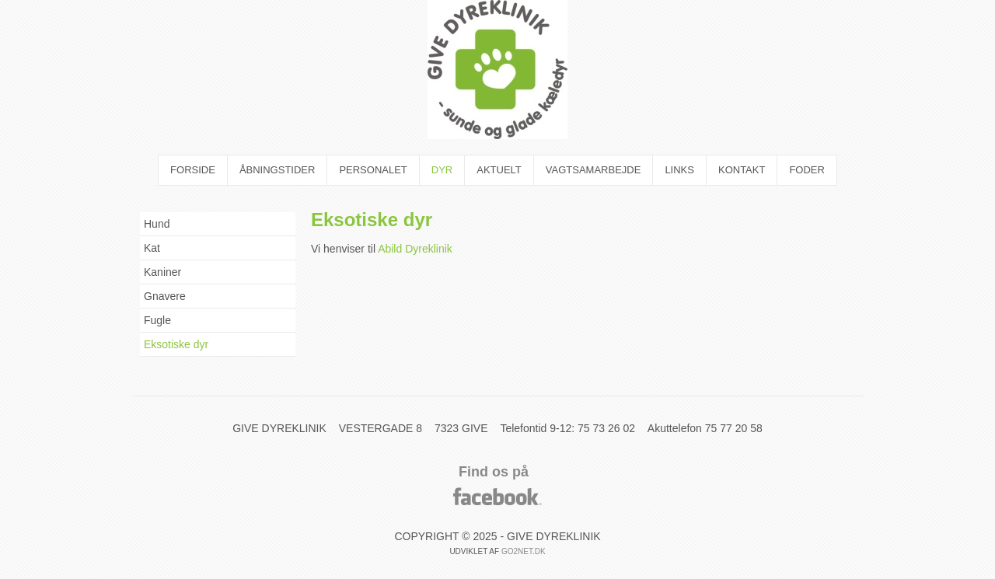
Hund (156, 224)
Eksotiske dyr (176, 344)
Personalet (373, 170)
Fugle (157, 320)
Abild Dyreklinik (415, 248)
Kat (152, 248)
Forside (192, 170)
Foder (807, 170)
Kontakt (741, 170)
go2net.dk (523, 551)
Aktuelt (499, 170)
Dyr (441, 170)
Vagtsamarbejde (593, 170)
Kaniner (162, 272)
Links (679, 170)
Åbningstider (277, 170)
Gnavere (165, 296)
